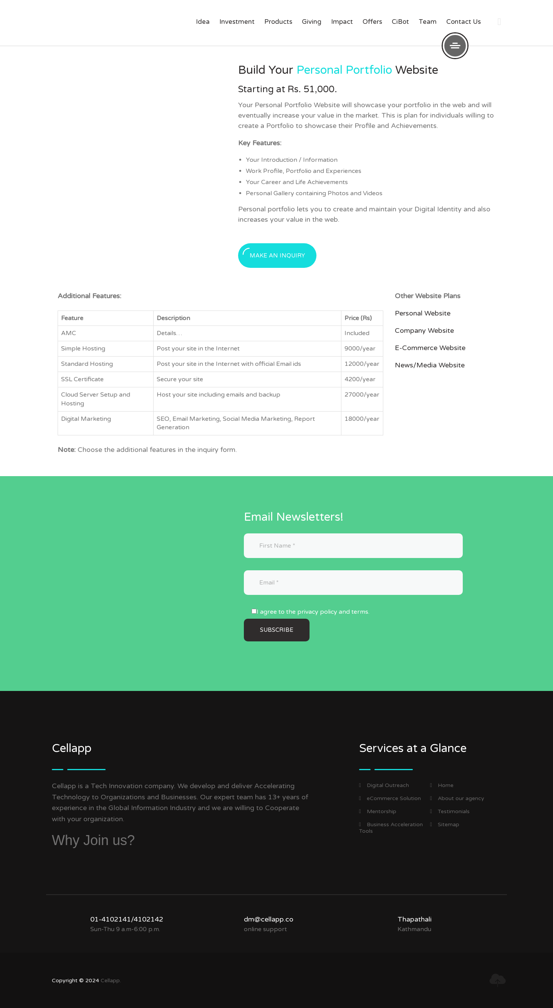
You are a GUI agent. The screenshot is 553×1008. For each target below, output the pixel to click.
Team (428, 22)
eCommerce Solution (390, 798)
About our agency (457, 798)
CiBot (400, 22)
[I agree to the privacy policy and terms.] (254, 611)
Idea (203, 22)
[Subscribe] (277, 630)
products (278, 22)
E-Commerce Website (430, 348)
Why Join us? (93, 840)
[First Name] (353, 545)
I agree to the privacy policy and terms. (313, 612)
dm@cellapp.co (268, 919)
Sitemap (444, 824)
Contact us (463, 22)
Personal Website (422, 313)
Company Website (424, 330)
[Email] (353, 582)
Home (442, 785)
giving (311, 22)
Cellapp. (111, 980)
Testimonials (450, 811)
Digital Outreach (384, 785)
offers (372, 22)
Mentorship (377, 811)
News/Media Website (430, 365)
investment (237, 22)
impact (342, 22)
